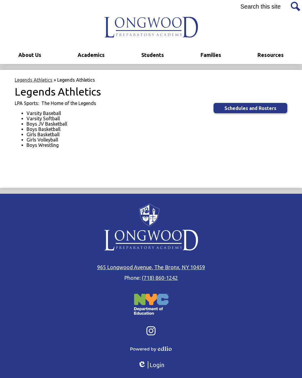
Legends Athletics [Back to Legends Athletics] (33, 80)
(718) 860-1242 (160, 278)
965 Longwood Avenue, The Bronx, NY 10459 (151, 267)
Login (151, 365)
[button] (29, 55)
